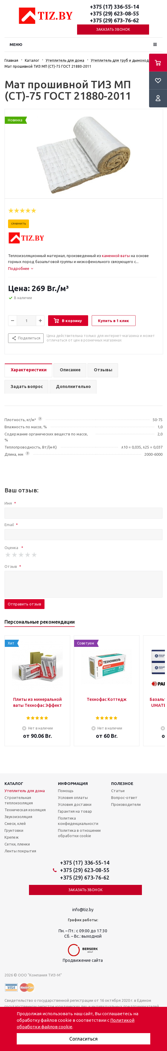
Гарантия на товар (75, 811)
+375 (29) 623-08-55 (114, 13)
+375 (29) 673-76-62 (114, 20)
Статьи (118, 791)
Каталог (13, 783)
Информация (73, 783)
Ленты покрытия (20, 851)
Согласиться (83, 1038)
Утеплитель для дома (24, 791)
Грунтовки (13, 830)
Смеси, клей (15, 823)
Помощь (65, 791)
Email (11, 525)
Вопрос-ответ (124, 797)
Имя (10, 503)
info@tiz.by (83, 909)
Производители (126, 804)
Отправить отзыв (24, 604)
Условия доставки (74, 804)
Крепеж (11, 837)
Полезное (122, 783)
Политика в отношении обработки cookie (79, 833)
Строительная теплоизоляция (18, 800)
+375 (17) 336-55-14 (114, 6)
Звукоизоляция (18, 816)
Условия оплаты (73, 797)
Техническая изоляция (25, 810)
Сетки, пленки (17, 844)
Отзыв (12, 566)
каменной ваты (116, 256)
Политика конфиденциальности (78, 821)
